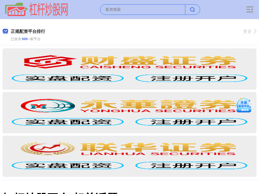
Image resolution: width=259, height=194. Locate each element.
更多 (249, 31)
